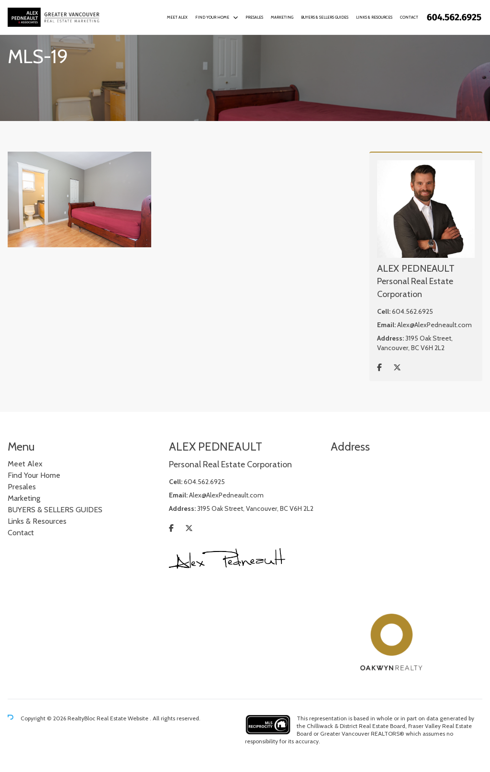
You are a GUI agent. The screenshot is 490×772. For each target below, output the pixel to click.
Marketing (282, 17)
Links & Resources (374, 17)
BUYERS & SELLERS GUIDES (324, 17)
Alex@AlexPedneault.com (434, 324)
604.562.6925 (412, 311)
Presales (254, 17)
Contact (409, 17)
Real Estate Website (123, 718)
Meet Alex (177, 17)
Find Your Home (212, 17)
